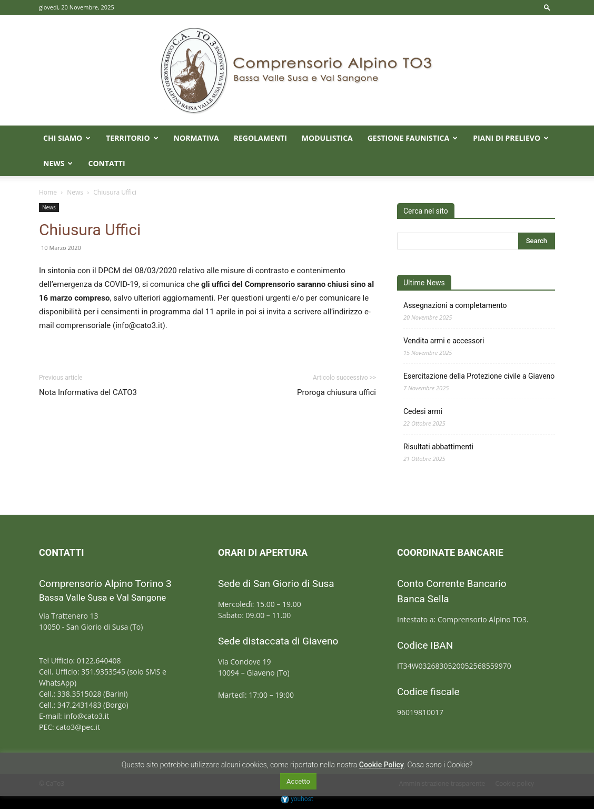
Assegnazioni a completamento (455, 305)
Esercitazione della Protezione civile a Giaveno (479, 376)
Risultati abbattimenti (438, 446)
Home (48, 192)
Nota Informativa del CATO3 (88, 392)
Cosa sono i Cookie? (440, 764)
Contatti (106, 163)
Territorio (132, 138)
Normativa (196, 138)
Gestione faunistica (413, 138)
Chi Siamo (67, 138)
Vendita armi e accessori (443, 340)
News (58, 163)
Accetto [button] (298, 781)
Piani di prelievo (511, 138)
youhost (297, 799)
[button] (547, 7)
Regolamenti (260, 138)
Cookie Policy (381, 764)
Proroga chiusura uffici (336, 392)
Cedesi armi (422, 411)
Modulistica (327, 138)
